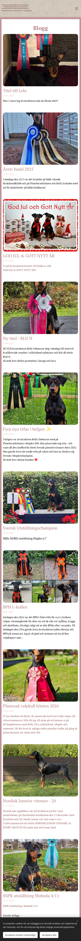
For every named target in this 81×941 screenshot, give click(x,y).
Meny (76, 8)
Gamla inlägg (11, 915)
